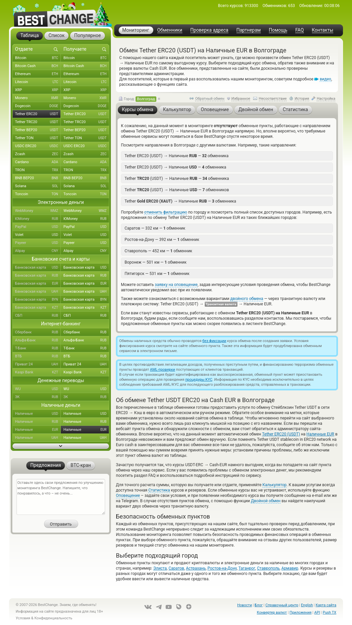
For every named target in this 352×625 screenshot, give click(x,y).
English (307, 605)
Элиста (160, 568)
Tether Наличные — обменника (180, 201)
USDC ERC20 (38, 146)
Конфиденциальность (53, 618)
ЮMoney (38, 219)
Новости (244, 605)
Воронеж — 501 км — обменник (155, 262)
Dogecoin (38, 106)
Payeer (38, 243)
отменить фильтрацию (165, 212)
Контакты (322, 30)
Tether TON (38, 138)
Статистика (159, 490)
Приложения (301, 612)
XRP (38, 90)
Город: (137, 99)
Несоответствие (273, 98)
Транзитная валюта (221, 304)
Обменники (169, 30)
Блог (258, 605)
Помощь (278, 30)
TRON (38, 170)
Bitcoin (38, 58)
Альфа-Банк (38, 340)
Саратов (176, 568)
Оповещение (128, 495)
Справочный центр (282, 605)
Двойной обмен (266, 501)
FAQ (299, 30)
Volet (38, 235)
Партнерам (248, 30)
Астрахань (196, 568)
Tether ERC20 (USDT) (281, 434)
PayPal (38, 227)
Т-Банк (38, 348)
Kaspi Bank (38, 372)
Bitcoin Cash (38, 66)
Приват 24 (38, 364)
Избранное (240, 98)
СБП (38, 316)
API (317, 612)
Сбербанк (38, 332)
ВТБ (38, 356)
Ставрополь (268, 568)
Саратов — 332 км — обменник (155, 228)
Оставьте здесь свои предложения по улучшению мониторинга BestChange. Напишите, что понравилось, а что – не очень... (60, 497)
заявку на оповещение (176, 284)
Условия (23, 618)
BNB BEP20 (38, 178)
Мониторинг (135, 30)
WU (38, 389)
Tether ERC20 (38, 114)
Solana (38, 186)
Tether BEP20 (38, 130)
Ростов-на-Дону (222, 568)
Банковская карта (38, 268)
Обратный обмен (209, 98)
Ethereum (38, 74)
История (302, 98)
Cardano (38, 162)
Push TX (329, 612)
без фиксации (214, 341)
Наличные (38, 414)
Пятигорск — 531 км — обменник (157, 273)
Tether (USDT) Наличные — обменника (177, 178)
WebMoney (38, 211)
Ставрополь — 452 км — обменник (158, 251)
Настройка (326, 98)
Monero (38, 98)
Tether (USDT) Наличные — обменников (177, 189)
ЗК (38, 397)
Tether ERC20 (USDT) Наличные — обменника (176, 155)
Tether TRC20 (38, 122)
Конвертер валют (272, 612)
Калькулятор (274, 485)
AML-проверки (162, 369)
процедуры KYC (198, 379)
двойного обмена (246, 298)
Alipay (38, 251)
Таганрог (246, 568)
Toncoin (38, 194)
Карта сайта (326, 605)
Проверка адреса (209, 30)
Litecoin (38, 82)
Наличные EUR (320, 434)
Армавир (289, 568)
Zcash (38, 154)
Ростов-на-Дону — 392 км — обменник (162, 239)
